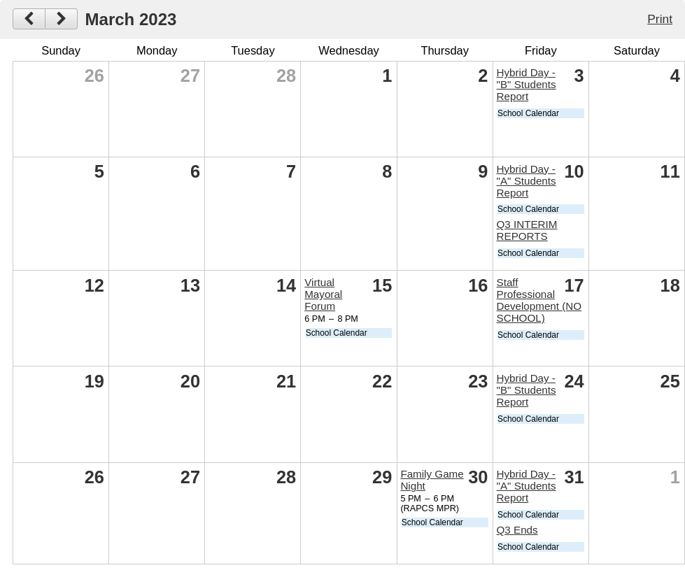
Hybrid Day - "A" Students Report (526, 181)
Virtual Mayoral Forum (323, 294)
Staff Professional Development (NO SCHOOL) (539, 300)
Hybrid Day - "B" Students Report (526, 84)
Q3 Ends (517, 530)
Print (659, 19)
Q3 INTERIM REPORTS (527, 230)
